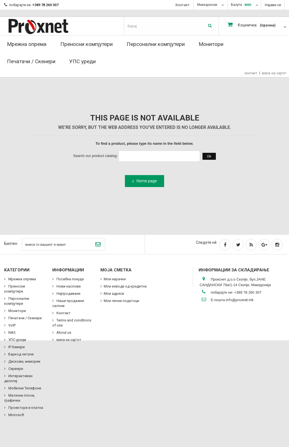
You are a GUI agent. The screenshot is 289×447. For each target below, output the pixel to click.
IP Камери (16, 347)
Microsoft (16, 415)
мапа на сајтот (274, 73)
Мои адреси (114, 293)
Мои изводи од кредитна (125, 286)
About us (63, 332)
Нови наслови (68, 286)
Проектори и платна (25, 408)
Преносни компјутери (86, 44)
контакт (251, 73)
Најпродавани (68, 293)
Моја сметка (116, 269)
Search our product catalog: (95, 156)
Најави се (273, 5)
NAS (12, 332)
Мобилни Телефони (24, 388)
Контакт (183, 5)
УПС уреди (82, 61)
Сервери (15, 369)
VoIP (12, 325)
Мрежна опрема (26, 44)
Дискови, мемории (24, 361)
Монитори (211, 44)
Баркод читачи (21, 354)
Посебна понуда (70, 279)
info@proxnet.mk (240, 300)
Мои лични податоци (121, 301)
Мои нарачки (115, 279)
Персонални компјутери (156, 44)
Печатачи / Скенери (31, 61)
